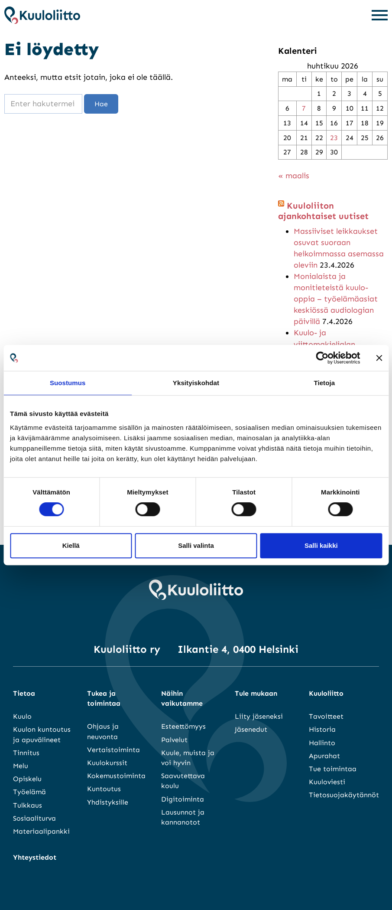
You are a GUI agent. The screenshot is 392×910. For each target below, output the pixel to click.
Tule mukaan (256, 693)
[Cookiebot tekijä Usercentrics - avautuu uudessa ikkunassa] (322, 357)
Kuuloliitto (326, 693)
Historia (322, 729)
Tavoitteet (326, 716)
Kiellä (71, 545)
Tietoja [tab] (324, 382)
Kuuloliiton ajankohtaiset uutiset (323, 210)
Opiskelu (27, 779)
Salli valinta (196, 545)
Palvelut (174, 740)
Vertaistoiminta (113, 750)
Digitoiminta (182, 799)
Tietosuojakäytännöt (344, 795)
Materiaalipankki (41, 831)
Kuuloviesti (327, 782)
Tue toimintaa (332, 769)
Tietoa (24, 693)
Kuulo (22, 716)
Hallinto (322, 743)
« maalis (293, 175)
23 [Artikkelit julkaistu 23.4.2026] (334, 138)
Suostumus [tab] (68, 382)
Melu (20, 766)
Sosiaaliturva (34, 818)
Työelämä (29, 792)
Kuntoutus (104, 789)
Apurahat (324, 756)
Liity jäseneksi (259, 716)
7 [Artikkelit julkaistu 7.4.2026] (304, 108)
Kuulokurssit (107, 763)
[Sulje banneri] (379, 358)
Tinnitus (26, 753)
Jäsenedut (251, 729)
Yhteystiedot (34, 857)
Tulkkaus (27, 805)
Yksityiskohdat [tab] (196, 382)
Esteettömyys (183, 726)
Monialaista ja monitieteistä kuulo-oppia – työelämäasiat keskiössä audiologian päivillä (336, 299)
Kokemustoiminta (116, 776)
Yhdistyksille (107, 802)
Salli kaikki (321, 545)
